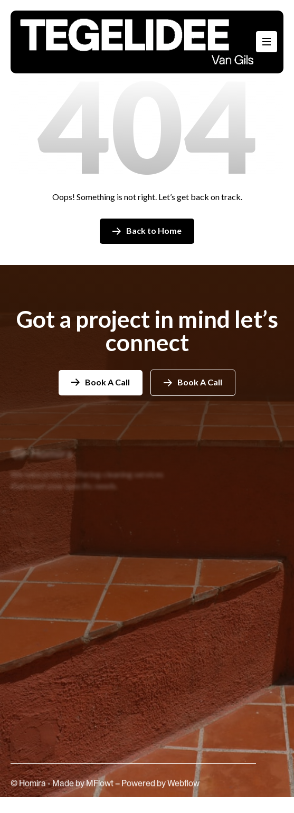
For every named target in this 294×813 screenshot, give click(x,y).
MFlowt (100, 790)
